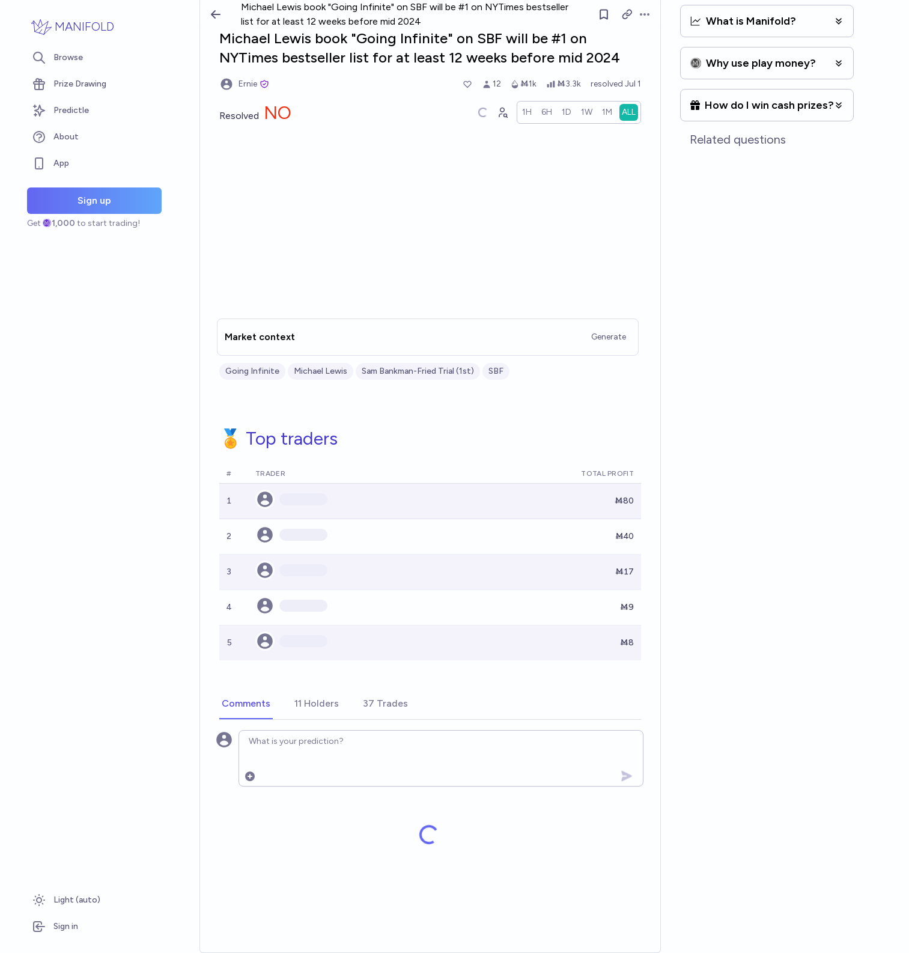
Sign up (94, 200)
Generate (608, 337)
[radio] (527, 112)
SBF (495, 371)
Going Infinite (252, 371)
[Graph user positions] (502, 112)
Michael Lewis (320, 371)
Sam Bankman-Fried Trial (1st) (418, 371)
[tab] (246, 704)
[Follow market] (604, 14)
